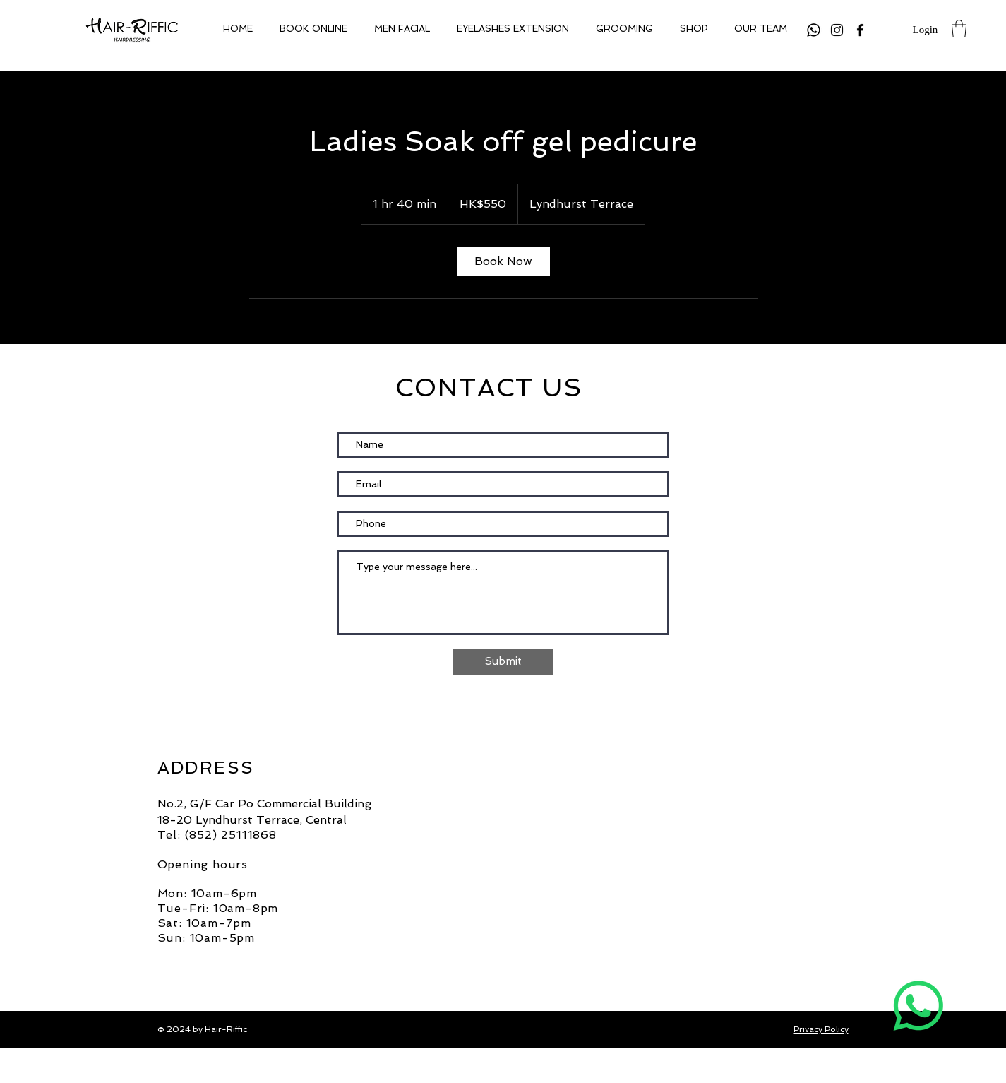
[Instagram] (837, 30)
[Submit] (503, 662)
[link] (503, 261)
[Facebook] (860, 30)
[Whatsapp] (814, 30)
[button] (959, 28)
